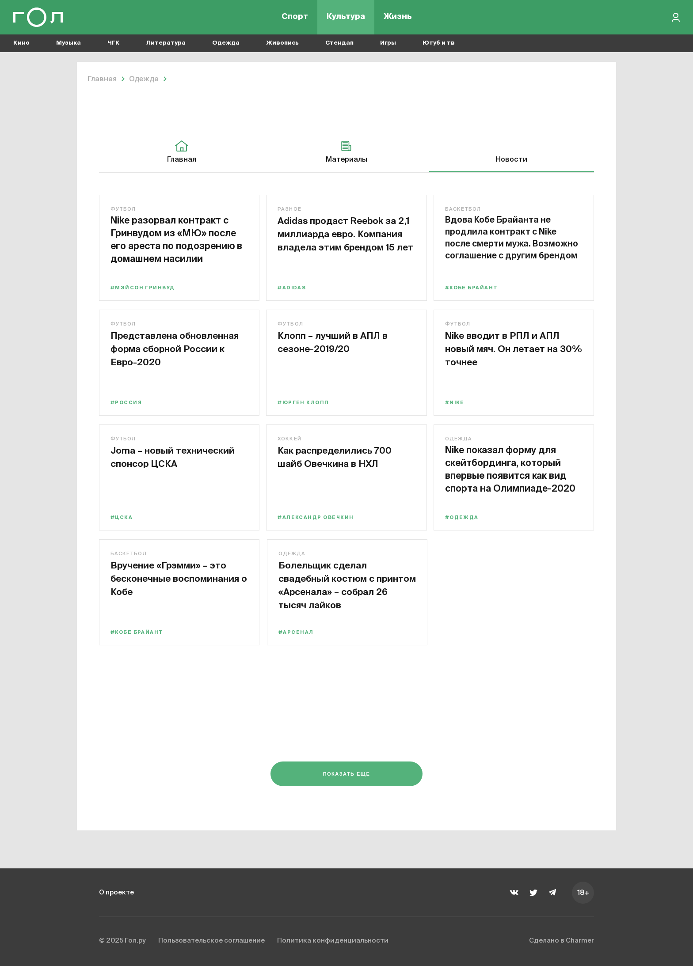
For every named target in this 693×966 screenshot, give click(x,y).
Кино (21, 44)
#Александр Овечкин (316, 517)
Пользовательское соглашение (218, 941)
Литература (166, 44)
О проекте (117, 892)
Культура (346, 18)
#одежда (463, 517)
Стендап (339, 44)
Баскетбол (464, 209)
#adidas (292, 287)
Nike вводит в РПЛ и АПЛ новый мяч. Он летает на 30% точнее (509, 348)
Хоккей (290, 438)
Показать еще (346, 775)
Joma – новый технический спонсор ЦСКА (166, 463)
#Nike (456, 402)
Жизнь (398, 18)
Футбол (123, 209)
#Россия (126, 402)
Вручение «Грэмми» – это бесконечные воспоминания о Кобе (175, 578)
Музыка (68, 44)
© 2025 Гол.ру (123, 941)
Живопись (282, 44)
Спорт (295, 18)
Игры (388, 44)
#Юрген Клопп (304, 402)
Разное (290, 209)
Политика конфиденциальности (346, 941)
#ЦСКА (121, 517)
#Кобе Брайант (473, 287)
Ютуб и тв (439, 44)
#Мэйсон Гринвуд (142, 287)
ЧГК (113, 44)
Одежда (226, 44)
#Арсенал (296, 632)
